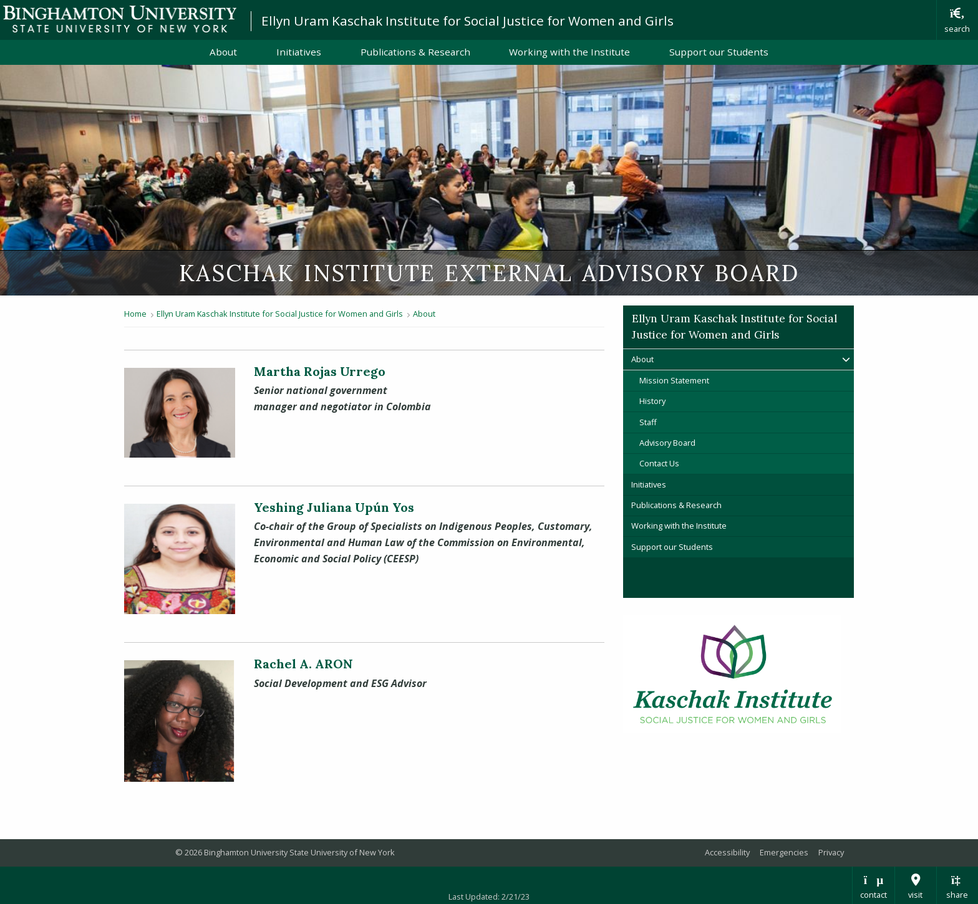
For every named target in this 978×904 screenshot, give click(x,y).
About (223, 52)
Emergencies (784, 852)
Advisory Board (667, 442)
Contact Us (659, 463)
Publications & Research (415, 52)
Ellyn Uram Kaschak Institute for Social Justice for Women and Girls (467, 20)
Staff (648, 422)
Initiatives (298, 52)
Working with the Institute (569, 52)
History (652, 400)
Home (135, 313)
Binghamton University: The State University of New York (119, 19)
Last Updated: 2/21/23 (489, 896)
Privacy (831, 852)
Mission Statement (674, 380)
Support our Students (718, 52)
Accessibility (727, 852)
